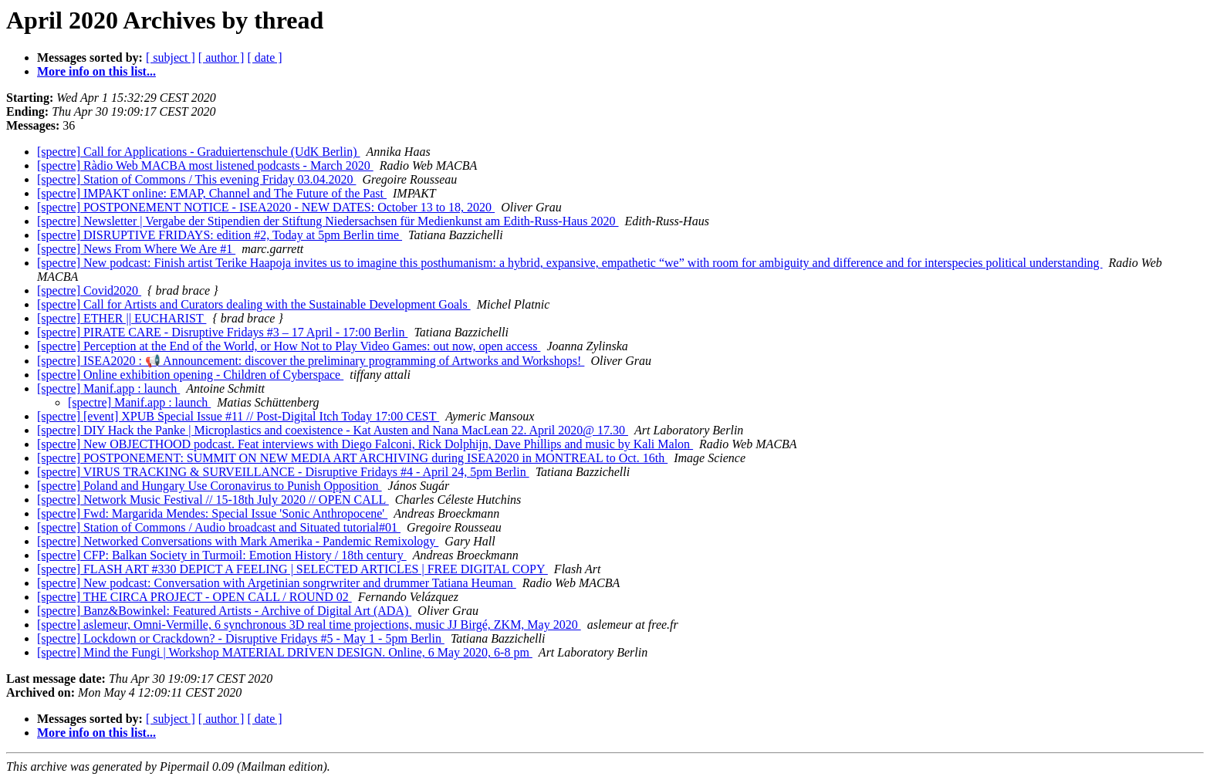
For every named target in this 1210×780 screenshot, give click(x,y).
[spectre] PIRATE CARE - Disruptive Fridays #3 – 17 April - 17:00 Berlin (222, 332)
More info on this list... (96, 71)
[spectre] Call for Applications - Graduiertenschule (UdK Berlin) (198, 151)
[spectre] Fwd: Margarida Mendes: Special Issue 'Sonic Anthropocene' (212, 513)
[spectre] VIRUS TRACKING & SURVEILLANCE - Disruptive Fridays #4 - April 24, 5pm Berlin (283, 471)
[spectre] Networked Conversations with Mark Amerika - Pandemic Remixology (237, 541)
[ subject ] (170, 57)
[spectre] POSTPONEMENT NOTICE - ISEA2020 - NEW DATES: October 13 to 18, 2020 (266, 207)
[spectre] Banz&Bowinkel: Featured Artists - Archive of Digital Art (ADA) (224, 610)
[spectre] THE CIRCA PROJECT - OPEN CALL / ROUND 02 (194, 596)
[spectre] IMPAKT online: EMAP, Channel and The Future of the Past (212, 193)
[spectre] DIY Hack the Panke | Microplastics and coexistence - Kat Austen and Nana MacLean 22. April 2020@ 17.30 (332, 430)
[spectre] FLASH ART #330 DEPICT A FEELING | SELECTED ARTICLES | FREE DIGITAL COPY (292, 569)
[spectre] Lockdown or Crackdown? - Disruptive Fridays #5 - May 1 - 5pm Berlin (240, 638)
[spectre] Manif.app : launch (108, 388)
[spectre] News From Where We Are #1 (136, 248)
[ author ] (221, 57)
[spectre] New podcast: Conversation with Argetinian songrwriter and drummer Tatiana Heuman (276, 582)
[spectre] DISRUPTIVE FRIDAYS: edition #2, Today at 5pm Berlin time (219, 234)
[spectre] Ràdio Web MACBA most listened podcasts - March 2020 (205, 165)
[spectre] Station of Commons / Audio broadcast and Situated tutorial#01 (219, 527)
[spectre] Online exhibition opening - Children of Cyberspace (190, 374)
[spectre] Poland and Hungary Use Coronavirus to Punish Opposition (209, 485)
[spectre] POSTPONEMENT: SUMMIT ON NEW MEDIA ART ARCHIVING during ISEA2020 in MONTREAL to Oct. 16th (352, 457)
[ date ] (264, 57)
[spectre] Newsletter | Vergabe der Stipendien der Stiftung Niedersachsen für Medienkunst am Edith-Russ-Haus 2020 (328, 221)
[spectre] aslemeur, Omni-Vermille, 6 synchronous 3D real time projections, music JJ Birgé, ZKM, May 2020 (309, 624)
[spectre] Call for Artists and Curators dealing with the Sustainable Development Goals (254, 304)
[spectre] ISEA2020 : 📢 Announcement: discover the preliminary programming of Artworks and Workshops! (310, 360)
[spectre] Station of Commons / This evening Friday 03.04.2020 (196, 179)
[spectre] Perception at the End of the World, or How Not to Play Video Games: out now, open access (288, 346)
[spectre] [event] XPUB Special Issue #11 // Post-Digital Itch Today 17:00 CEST (238, 416)
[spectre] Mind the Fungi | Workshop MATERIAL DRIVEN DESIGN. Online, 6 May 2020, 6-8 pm (284, 652)
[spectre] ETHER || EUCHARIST (121, 318)
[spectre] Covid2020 (89, 290)
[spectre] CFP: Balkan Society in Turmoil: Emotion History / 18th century (222, 555)
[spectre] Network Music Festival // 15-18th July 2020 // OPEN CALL (213, 499)
